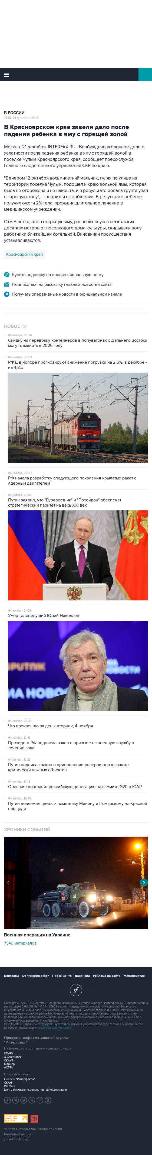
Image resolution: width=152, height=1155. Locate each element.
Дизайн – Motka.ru (18, 1139)
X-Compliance (13, 1057)
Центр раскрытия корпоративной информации (35, 1090)
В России (14, 113)
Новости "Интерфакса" (19, 1079)
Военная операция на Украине (37, 935)
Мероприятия (134, 976)
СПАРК (9, 1053)
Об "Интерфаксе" (35, 976)
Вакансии (82, 976)
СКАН (8, 1082)
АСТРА (8, 1067)
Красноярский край (24, 254)
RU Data (9, 1086)
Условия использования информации (33, 1129)
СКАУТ (8, 1060)
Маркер (9, 1064)
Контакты (11, 976)
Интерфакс (76, 74)
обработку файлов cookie (54, 1027)
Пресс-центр (62, 976)
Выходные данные (18, 1134)
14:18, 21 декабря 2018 (21, 118)
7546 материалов (20, 943)
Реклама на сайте (106, 976)
